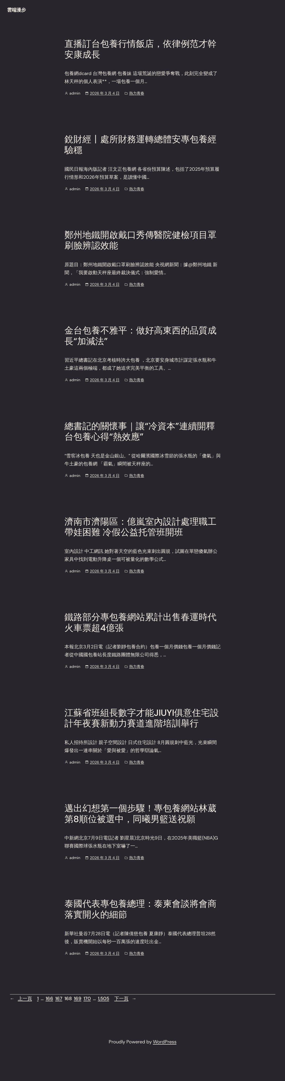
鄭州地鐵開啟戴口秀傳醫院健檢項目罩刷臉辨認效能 (140, 240)
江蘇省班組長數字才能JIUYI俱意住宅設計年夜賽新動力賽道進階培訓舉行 (141, 718)
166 (49, 998)
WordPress (165, 1042)
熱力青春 (136, 93)
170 (87, 998)
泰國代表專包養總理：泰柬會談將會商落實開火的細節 (140, 909)
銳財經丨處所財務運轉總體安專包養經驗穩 (140, 144)
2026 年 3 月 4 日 (105, 93)
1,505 (103, 998)
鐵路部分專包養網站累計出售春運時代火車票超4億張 (140, 622)
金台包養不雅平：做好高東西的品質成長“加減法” (140, 336)
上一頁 (21, 998)
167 (58, 998)
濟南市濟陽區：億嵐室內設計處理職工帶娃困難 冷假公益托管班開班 (140, 527)
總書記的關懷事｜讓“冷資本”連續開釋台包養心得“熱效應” (139, 431)
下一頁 (125, 998)
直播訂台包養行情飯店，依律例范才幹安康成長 (140, 49)
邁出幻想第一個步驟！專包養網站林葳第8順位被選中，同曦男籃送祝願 (140, 813)
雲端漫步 (16, 9)
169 (77, 998)
